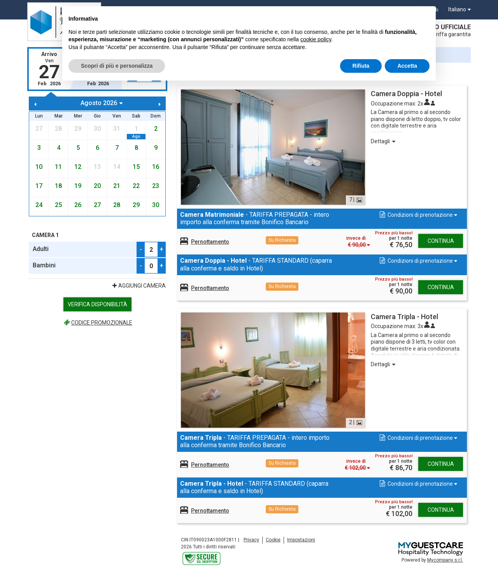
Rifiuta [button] (361, 66)
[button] (417, 215)
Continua (441, 241)
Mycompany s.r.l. (445, 560)
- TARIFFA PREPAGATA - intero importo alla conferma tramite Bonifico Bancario (254, 218)
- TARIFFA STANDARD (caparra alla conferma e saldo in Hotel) (256, 264)
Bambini (44, 265)
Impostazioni (301, 540)
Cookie (273, 540)
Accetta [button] (407, 66)
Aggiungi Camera (138, 286)
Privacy (251, 540)
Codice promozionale (97, 323)
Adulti (41, 249)
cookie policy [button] (315, 39)
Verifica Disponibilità (97, 304)
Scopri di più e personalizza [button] (117, 66)
